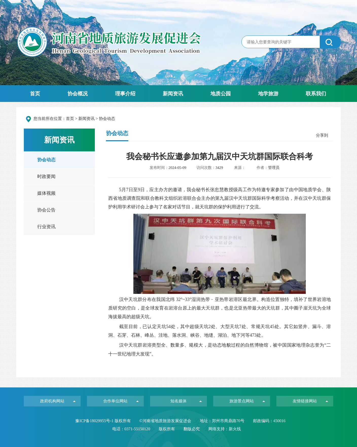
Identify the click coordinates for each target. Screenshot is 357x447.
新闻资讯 (173, 93)
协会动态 (46, 159)
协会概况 (77, 93)
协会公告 (46, 209)
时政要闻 (46, 176)
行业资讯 (46, 226)
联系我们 (316, 93)
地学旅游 (268, 93)
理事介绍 (125, 93)
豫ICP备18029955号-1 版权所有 (103, 421)
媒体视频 (46, 193)
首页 (35, 93)
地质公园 (220, 93)
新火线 (235, 429)
